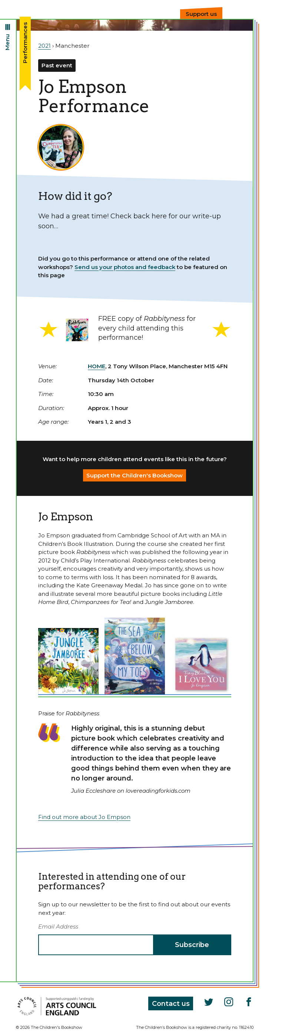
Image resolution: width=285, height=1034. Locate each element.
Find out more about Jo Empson (84, 816)
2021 (44, 45)
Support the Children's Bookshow (134, 475)
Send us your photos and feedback (124, 267)
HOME (96, 366)
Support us (201, 13)
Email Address (58, 926)
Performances (25, 42)
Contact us (171, 1004)
